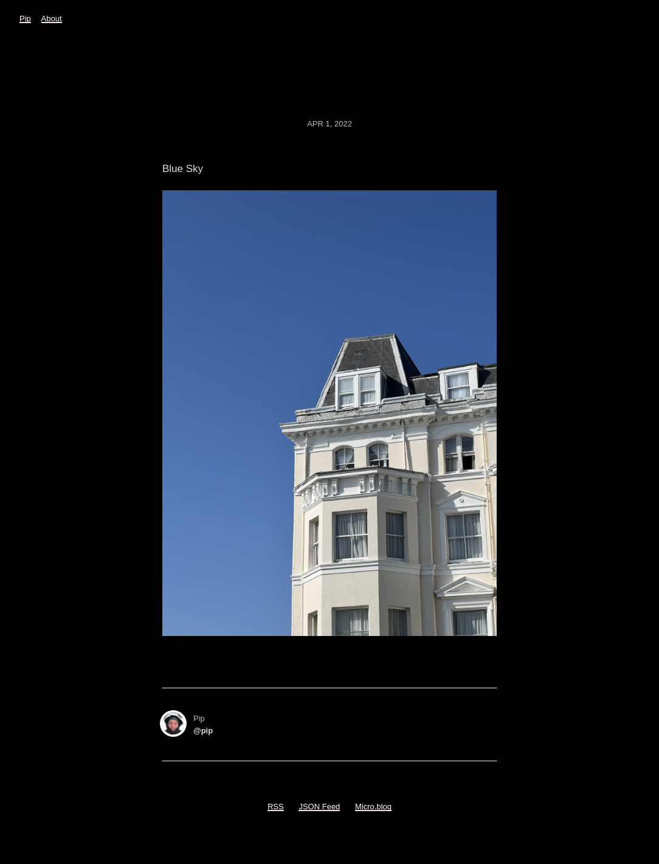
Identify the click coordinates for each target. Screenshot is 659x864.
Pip (25, 18)
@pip (203, 730)
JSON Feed (319, 806)
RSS (275, 806)
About (51, 18)
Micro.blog (373, 806)
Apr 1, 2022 (329, 123)
